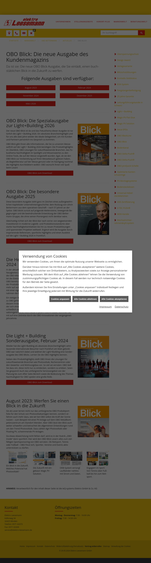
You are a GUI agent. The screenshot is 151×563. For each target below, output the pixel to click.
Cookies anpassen (60, 290)
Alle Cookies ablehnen (85, 290)
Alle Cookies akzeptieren (114, 290)
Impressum (105, 297)
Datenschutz (121, 297)
